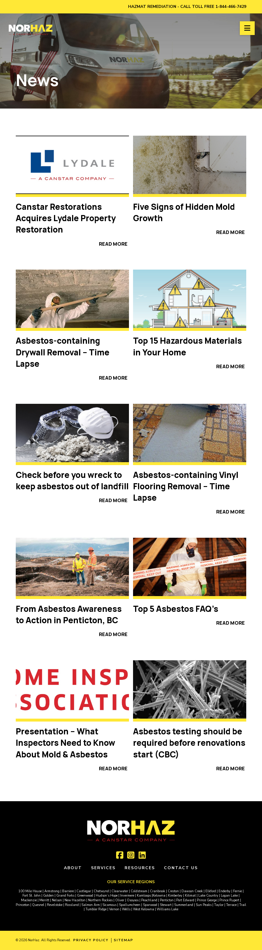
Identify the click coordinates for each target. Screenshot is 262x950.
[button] (247, 28)
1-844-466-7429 (230, 6)
